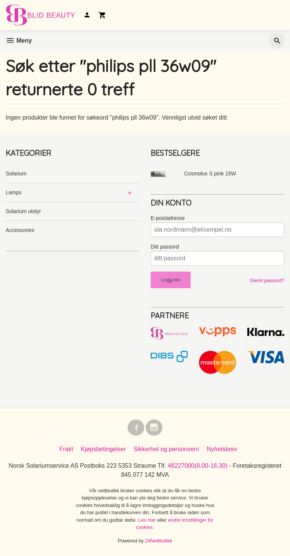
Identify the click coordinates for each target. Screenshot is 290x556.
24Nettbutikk (158, 541)
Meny (19, 40)
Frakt (66, 449)
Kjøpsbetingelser (103, 449)
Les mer (147, 520)
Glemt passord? (267, 280)
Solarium (16, 173)
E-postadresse (168, 218)
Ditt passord (165, 247)
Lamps (14, 192)
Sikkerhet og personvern (166, 449)
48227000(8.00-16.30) (197, 466)
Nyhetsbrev (222, 449)
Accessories (20, 230)
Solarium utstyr (23, 211)
